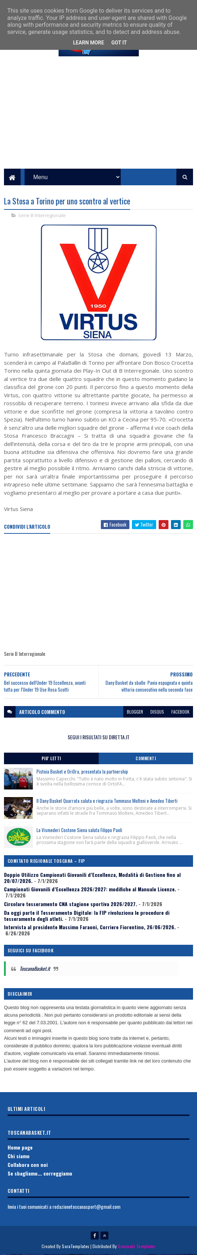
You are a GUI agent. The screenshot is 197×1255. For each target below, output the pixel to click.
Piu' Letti (51, 759)
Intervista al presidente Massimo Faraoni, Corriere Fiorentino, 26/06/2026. (90, 928)
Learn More (88, 43)
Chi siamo (19, 1157)
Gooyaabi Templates (136, 1247)
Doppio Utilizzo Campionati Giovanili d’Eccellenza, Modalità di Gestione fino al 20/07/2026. (92, 879)
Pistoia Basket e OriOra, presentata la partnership (82, 772)
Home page (20, 1148)
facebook (180, 713)
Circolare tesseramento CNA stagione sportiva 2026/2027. (70, 905)
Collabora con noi (28, 1165)
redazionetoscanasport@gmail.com (86, 1207)
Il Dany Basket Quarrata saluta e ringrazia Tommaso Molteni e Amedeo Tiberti (107, 801)
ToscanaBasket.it (35, 969)
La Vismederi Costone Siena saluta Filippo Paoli (79, 831)
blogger (135, 713)
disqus (157, 713)
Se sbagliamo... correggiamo (40, 1174)
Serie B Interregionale (42, 216)
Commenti (146, 759)
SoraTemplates (75, 1247)
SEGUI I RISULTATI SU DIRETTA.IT (98, 738)
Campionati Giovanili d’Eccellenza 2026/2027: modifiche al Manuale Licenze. (90, 890)
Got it (119, 43)
